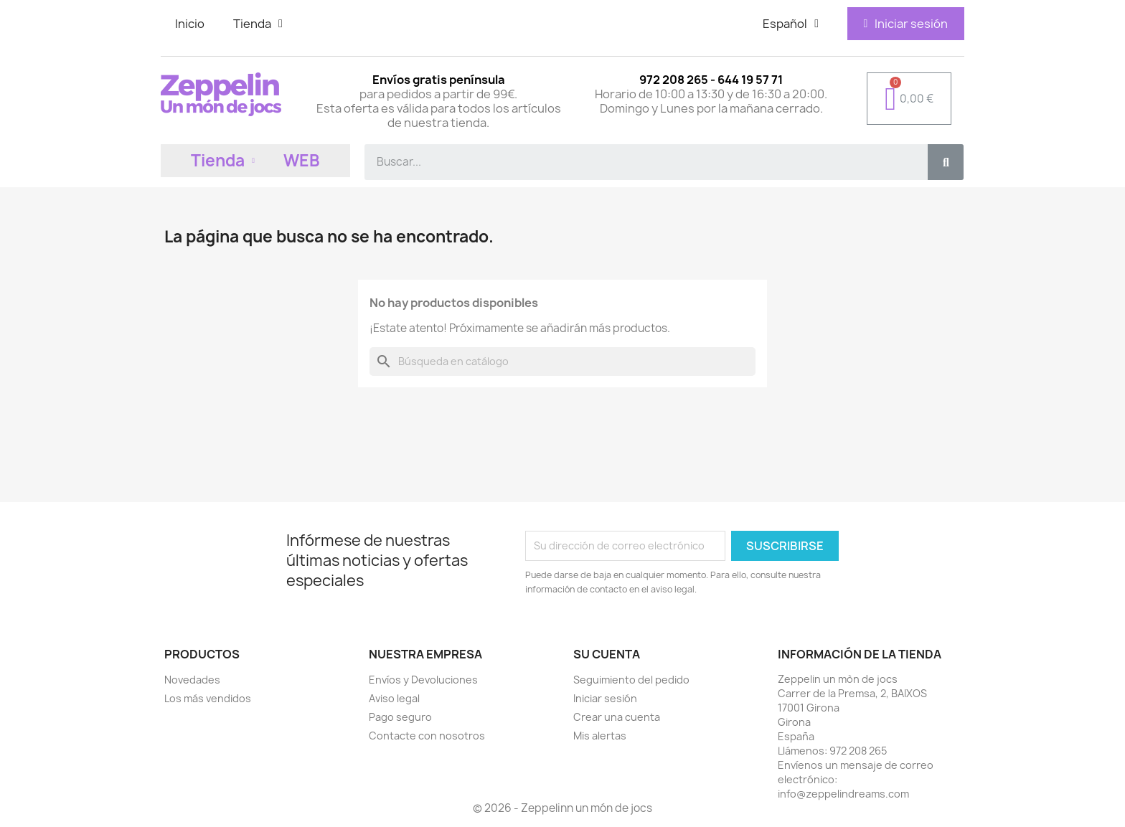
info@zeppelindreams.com (843, 793)
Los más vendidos (207, 698)
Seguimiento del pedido (631, 679)
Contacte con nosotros (427, 735)
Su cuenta (606, 654)
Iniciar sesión (605, 698)
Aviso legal (394, 698)
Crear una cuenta (616, 717)
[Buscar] (562, 361)
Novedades (192, 679)
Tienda (258, 24)
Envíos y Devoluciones (423, 679)
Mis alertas (599, 735)
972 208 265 (858, 750)
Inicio (189, 24)
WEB (301, 160)
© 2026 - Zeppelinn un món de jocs (562, 808)
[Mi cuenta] (905, 23)
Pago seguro (400, 717)
